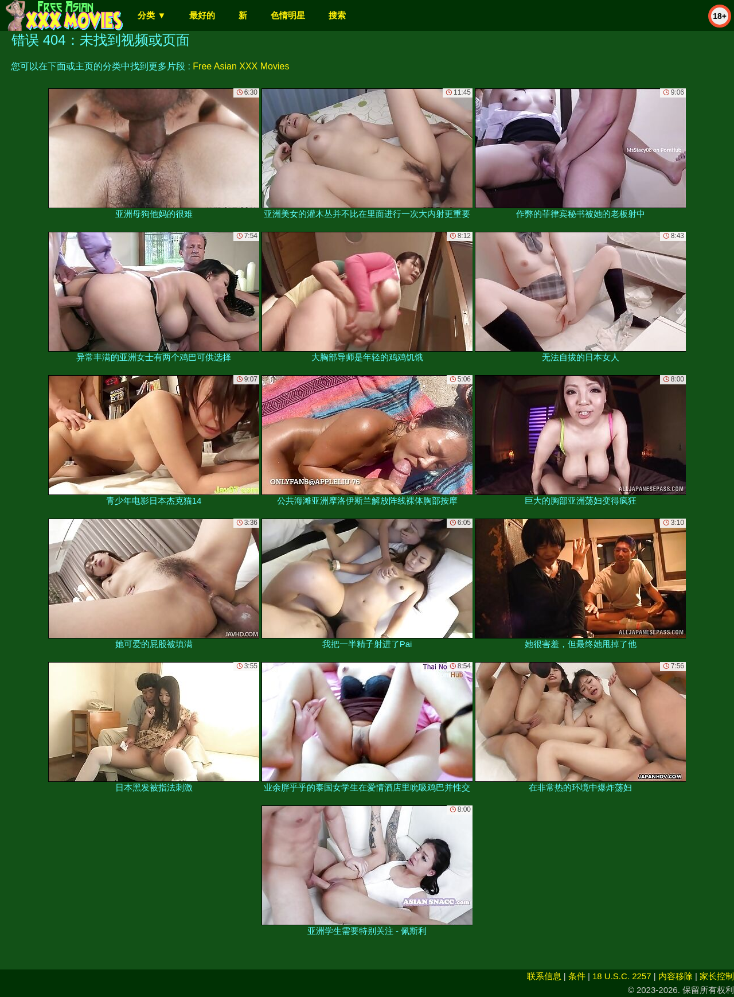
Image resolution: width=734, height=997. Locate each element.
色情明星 (288, 15)
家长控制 (717, 976)
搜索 (337, 15)
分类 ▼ (152, 15)
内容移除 (675, 976)
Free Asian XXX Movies (241, 66)
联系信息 (544, 976)
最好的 (202, 15)
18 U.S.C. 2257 (621, 976)
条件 (576, 976)
